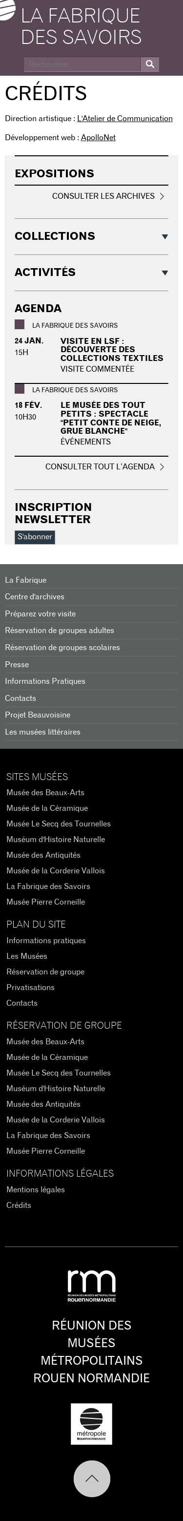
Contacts (20, 698)
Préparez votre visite (40, 614)
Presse (17, 665)
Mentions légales (35, 1190)
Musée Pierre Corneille (45, 902)
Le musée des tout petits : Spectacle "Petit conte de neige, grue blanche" (111, 418)
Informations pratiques (46, 941)
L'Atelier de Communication (125, 119)
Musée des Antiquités (43, 855)
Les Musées (26, 956)
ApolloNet (98, 138)
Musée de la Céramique (47, 808)
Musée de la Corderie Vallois (55, 871)
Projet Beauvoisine (37, 715)
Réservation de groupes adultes (59, 630)
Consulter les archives (103, 196)
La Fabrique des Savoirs (48, 886)
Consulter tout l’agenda (100, 467)
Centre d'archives (34, 597)
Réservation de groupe (45, 972)
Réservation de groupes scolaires (62, 648)
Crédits (18, 1205)
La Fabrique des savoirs (81, 27)
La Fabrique (25, 580)
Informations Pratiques (45, 681)
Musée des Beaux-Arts (45, 793)
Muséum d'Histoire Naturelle (55, 840)
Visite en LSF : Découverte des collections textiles (112, 350)
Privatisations (30, 988)
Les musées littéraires (43, 732)
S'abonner (35, 537)
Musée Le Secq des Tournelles (58, 824)
